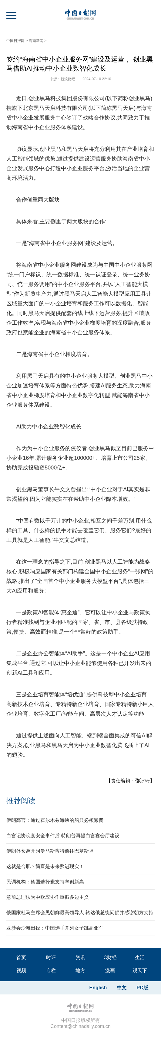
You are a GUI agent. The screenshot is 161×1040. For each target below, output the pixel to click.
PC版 (142, 987)
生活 (140, 957)
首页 (21, 957)
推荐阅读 (20, 801)
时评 (51, 957)
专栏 (51, 970)
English (98, 987)
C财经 (110, 957)
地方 (80, 970)
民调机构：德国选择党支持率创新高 (45, 881)
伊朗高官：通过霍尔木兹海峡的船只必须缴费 (54, 820)
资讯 (80, 957)
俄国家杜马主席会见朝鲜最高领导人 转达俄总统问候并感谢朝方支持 (79, 912)
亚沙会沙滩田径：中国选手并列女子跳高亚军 (54, 927)
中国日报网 (15, 41)
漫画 (110, 970)
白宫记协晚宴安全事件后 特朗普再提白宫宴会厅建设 (62, 835)
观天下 (139, 970)
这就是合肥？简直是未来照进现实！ (45, 866)
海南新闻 (36, 41)
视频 (21, 970)
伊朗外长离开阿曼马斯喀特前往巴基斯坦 (50, 851)
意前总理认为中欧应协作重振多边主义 (47, 897)
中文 (121, 987)
